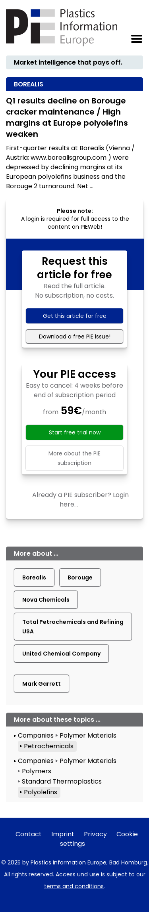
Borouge (80, 577)
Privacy (95, 834)
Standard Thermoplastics (62, 781)
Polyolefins (40, 792)
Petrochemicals (49, 746)
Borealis (34, 577)
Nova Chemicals (46, 600)
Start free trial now (75, 432)
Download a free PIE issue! (74, 336)
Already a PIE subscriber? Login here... (80, 499)
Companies (36, 735)
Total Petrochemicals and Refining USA (73, 626)
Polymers (36, 771)
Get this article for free (74, 316)
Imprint (62, 834)
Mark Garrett (41, 684)
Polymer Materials (88, 735)
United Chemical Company (61, 654)
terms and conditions (74, 886)
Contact (28, 834)
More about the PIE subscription (74, 458)
